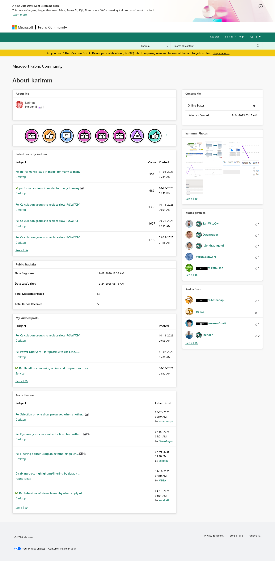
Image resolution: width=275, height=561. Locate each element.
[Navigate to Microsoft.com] (22, 27)
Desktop (20, 177)
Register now (221, 53)
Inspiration (92, 27)
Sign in (229, 36)
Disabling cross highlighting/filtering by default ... (47, 473)
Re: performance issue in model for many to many (47, 171)
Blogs (142, 27)
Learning (157, 27)
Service (19, 373)
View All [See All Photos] (191, 199)
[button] (194, 150)
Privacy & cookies (214, 535)
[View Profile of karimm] (163, 460)
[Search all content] (217, 46)
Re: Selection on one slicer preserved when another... (50, 414)
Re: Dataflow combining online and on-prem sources (53, 368)
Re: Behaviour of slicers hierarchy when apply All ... (52, 493)
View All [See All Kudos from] (191, 343)
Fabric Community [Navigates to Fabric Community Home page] (52, 27)
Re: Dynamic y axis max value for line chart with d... (49, 434)
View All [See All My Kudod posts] (21, 381)
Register (214, 36)
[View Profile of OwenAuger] (166, 441)
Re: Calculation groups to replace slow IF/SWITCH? (48, 204)
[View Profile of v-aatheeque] (166, 421)
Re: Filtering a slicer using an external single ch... (47, 454)
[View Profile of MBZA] (162, 480)
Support (172, 27)
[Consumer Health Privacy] (62, 548)
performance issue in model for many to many (49, 188)
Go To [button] (253, 36)
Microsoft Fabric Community (37, 66)
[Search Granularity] (155, 46)
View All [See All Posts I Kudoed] (21, 508)
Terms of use (235, 535)
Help (241, 36)
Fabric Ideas (23, 478)
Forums (75, 27)
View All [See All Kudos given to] (191, 275)
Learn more (19, 14)
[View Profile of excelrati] (164, 500)
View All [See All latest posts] (21, 250)
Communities (125, 27)
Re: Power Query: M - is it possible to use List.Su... (47, 352)
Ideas (108, 27)
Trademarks (254, 535)
